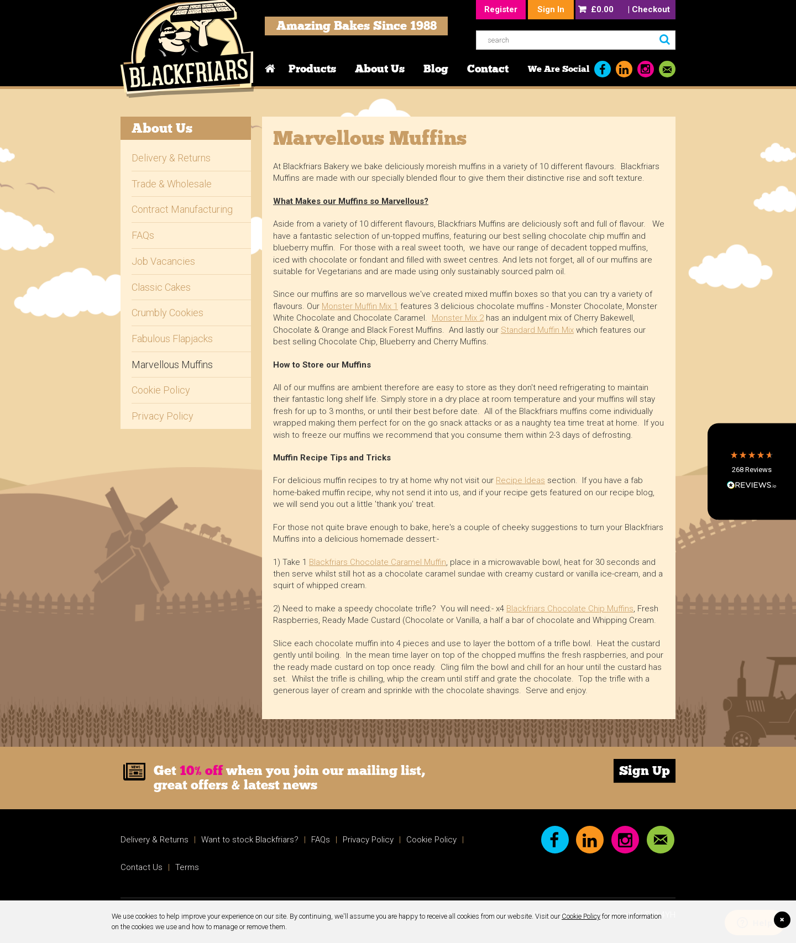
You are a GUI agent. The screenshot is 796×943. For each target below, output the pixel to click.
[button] (752, 471)
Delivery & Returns (171, 158)
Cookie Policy (581, 916)
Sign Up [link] (644, 770)
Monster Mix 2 (458, 318)
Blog (435, 68)
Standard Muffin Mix (537, 330)
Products (312, 68)
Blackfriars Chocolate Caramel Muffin (377, 562)
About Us (380, 68)
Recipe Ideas (520, 480)
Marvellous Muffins (172, 364)
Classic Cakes (161, 287)
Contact (488, 68)
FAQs (143, 235)
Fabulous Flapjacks (172, 338)
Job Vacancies (163, 261)
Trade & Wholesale (172, 184)
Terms (187, 867)
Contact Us (142, 867)
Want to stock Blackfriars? (249, 840)
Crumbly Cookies (167, 312)
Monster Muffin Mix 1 (360, 306)
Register (500, 9)
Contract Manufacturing (182, 209)
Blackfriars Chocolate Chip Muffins (569, 609)
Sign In (550, 9)
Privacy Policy (162, 416)
